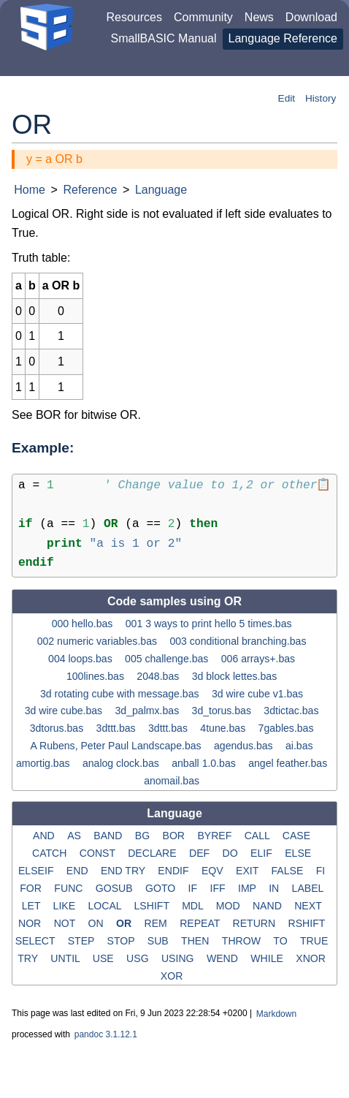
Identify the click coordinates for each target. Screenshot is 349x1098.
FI (322, 870)
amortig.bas (44, 763)
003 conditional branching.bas (239, 641)
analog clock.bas (122, 763)
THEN (196, 940)
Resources (133, 17)
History (320, 98)
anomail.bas (173, 781)
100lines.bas (96, 675)
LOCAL (106, 906)
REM (156, 923)
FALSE (288, 870)
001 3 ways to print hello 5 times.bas (210, 623)
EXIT (248, 870)
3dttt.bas (117, 728)
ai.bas (300, 745)
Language (161, 189)
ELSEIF (37, 870)
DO (232, 853)
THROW (243, 940)
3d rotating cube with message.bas (121, 693)
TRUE (315, 940)
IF (194, 888)
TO (281, 940)
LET (32, 906)
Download (311, 17)
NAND (269, 906)
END (78, 870)
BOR (175, 835)
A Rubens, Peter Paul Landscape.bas (117, 745)
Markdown (276, 1014)
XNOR (312, 957)
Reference (90, 189)
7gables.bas (287, 728)
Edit (286, 98)
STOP (122, 940)
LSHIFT (153, 906)
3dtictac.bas (292, 710)
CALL (259, 835)
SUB (159, 940)
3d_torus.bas (223, 710)
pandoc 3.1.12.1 (105, 1034)
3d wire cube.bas (65, 710)
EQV (214, 870)
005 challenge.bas (168, 658)
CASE (298, 835)
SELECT (36, 940)
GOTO (161, 888)
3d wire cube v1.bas (259, 693)
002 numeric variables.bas (98, 641)
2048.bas (159, 675)
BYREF (215, 835)
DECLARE (153, 853)
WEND (224, 957)
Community (203, 17)
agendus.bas (245, 745)
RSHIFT (308, 923)
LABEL (309, 888)
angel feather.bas (289, 763)
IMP (248, 888)
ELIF (262, 853)
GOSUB (116, 888)
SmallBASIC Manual (164, 38)
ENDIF (174, 870)
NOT (66, 923)
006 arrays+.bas (259, 658)
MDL (194, 906)
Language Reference (283, 38)
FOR (32, 888)
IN (275, 888)
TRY (29, 957)
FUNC (69, 888)
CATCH (50, 853)
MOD (229, 906)
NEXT (309, 906)
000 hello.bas (84, 623)
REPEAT (201, 923)
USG (138, 957)
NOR (31, 923)
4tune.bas (224, 728)
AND (45, 835)
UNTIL (66, 957)
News (259, 17)
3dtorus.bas (58, 728)
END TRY (124, 870)
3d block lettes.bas (236, 675)
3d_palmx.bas (149, 710)
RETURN (256, 923)
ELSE (299, 853)
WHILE (268, 957)
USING (179, 957)
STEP (82, 940)
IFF (219, 888)
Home (29, 189)
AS (75, 835)
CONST (99, 853)
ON (97, 923)
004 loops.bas (81, 658)
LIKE (65, 906)
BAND (109, 835)
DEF (200, 853)
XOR (173, 975)
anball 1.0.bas (205, 763)
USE (105, 957)
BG (144, 835)
